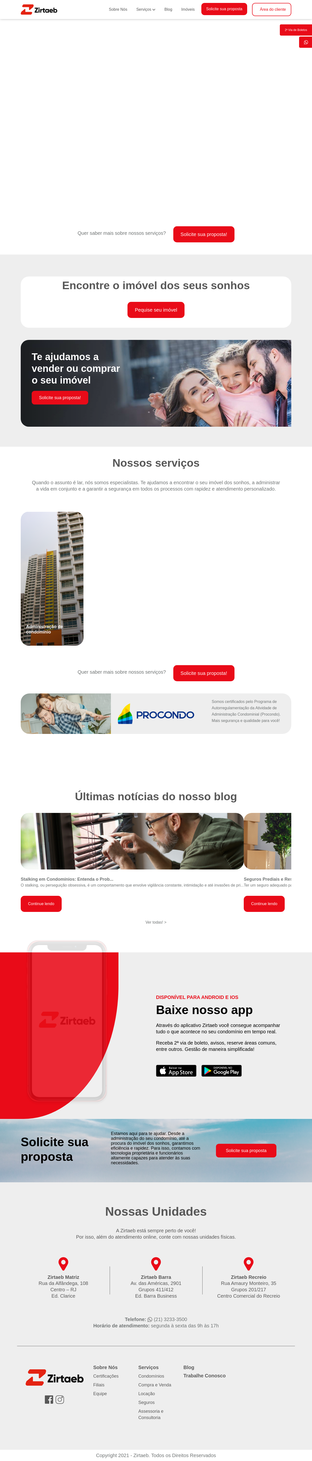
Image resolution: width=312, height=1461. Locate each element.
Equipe (100, 1393)
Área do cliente (273, 9)
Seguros (146, 1402)
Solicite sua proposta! (204, 234)
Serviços (143, 9)
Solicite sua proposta (224, 9)
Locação (146, 1393)
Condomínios (151, 1376)
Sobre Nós (118, 9)
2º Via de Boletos (296, 30)
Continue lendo (41, 904)
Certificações (106, 1376)
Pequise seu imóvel (156, 310)
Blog (168, 9)
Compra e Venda (154, 1384)
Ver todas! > (156, 922)
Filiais (99, 1384)
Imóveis (188, 9)
